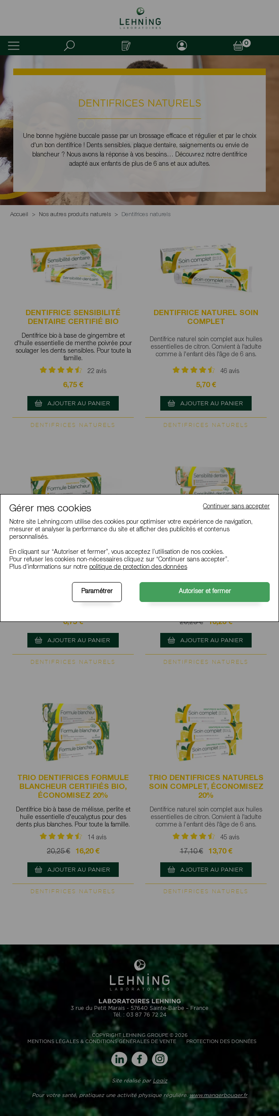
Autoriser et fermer (205, 592)
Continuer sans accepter (236, 507)
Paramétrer (97, 592)
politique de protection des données (138, 567)
